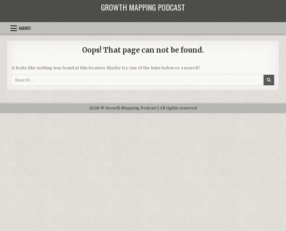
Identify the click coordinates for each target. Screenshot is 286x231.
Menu (25, 28)
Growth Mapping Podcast (143, 7)
